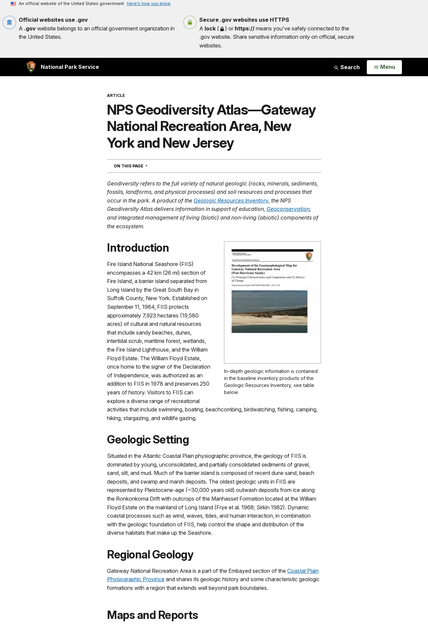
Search (347, 67)
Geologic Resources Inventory (231, 200)
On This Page (143, 165)
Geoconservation (288, 209)
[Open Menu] (384, 67)
